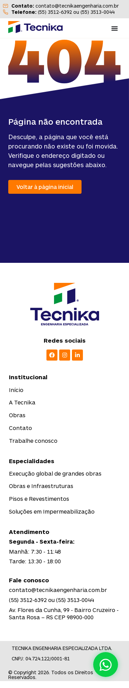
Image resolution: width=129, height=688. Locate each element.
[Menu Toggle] (114, 28)
